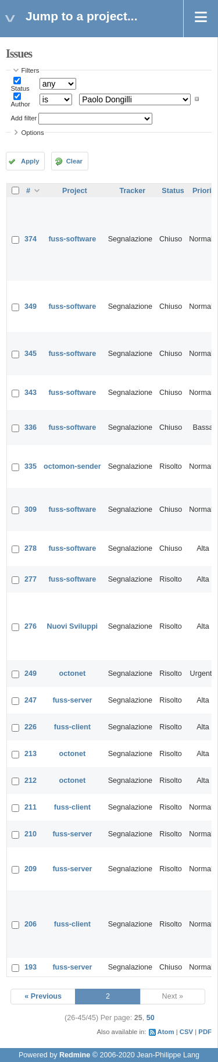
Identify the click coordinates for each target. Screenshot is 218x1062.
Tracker (132, 191)
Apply (30, 161)
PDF (205, 1031)
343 (30, 393)
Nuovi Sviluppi (72, 626)
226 (30, 727)
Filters (31, 70)
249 (30, 673)
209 (30, 869)
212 (30, 780)
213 (30, 754)
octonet (72, 673)
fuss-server (72, 700)
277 (30, 579)
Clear (74, 161)
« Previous (43, 996)
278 (30, 548)
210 (30, 834)
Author (20, 104)
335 (30, 466)
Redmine (74, 1055)
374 (30, 239)
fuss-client (72, 727)
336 (30, 427)
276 (30, 626)
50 (150, 1018)
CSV (186, 1031)
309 (30, 509)
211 (30, 807)
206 (30, 924)
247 (30, 700)
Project (74, 191)
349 (30, 306)
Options (33, 132)
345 (30, 354)
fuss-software (72, 239)
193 (30, 967)
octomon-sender (72, 466)
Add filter (24, 118)
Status (20, 88)
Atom (166, 1031)
